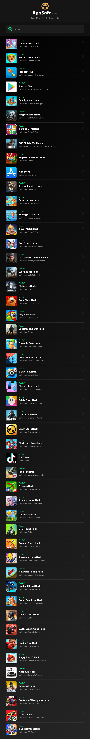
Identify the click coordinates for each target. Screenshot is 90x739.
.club (55, 13)
